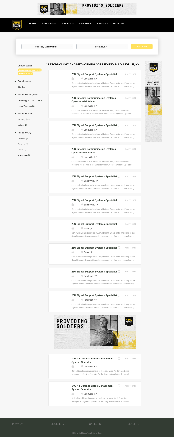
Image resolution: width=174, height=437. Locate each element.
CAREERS (95, 424)
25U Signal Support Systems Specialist (94, 74)
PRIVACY (17, 424)
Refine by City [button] (24, 133)
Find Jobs (142, 46)
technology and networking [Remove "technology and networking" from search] (30, 70)
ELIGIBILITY (57, 424)
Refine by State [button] (24, 113)
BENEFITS (133, 424)
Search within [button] (24, 81)
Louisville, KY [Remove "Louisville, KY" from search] (24, 74)
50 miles (21, 87)
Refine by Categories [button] (27, 94)
